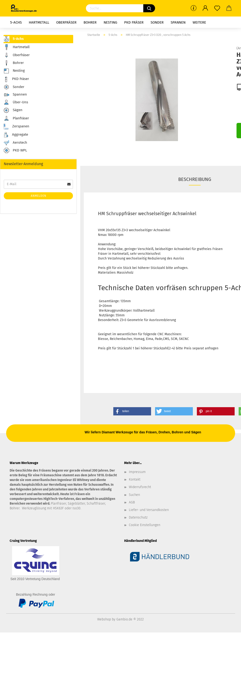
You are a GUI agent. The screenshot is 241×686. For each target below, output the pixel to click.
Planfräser (16, 118)
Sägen (13, 110)
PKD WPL (15, 151)
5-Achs (16, 22)
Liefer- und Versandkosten (149, 510)
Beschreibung (194, 179)
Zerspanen (16, 127)
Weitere (199, 22)
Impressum (137, 472)
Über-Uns (16, 102)
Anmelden (38, 195)
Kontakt (134, 479)
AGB (132, 502)
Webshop (104, 619)
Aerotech (15, 142)
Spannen (178, 22)
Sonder (157, 22)
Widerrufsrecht (140, 487)
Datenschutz (138, 517)
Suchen (134, 495)
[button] (132, 411)
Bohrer (90, 22)
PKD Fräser (134, 22)
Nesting (110, 22)
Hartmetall (39, 22)
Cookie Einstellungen (144, 525)
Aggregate (16, 135)
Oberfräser (66, 22)
